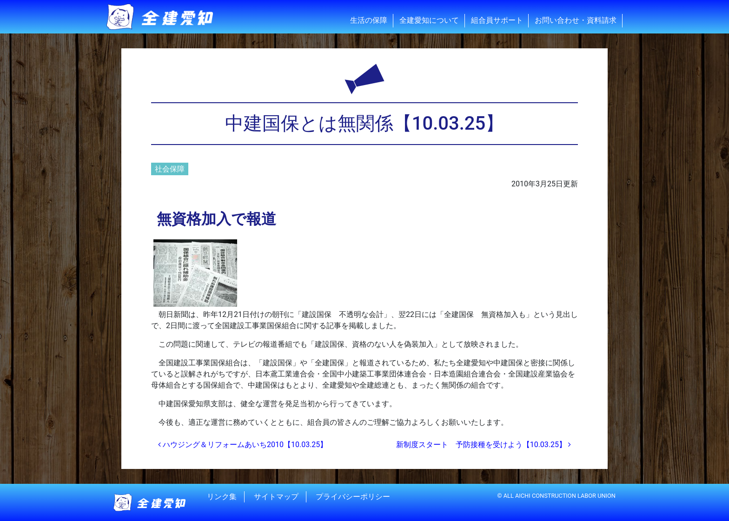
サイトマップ (276, 496)
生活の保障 (368, 20)
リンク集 (222, 496)
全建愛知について (429, 20)
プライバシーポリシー (353, 496)
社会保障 (170, 169)
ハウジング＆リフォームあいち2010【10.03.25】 (242, 444)
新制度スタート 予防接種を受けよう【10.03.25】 (483, 444)
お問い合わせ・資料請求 (575, 20)
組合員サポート (497, 20)
